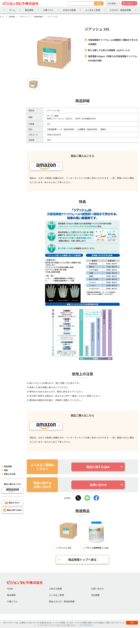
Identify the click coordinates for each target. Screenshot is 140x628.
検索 (99, 3)
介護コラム (48, 10)
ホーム (12, 10)
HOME (10, 588)
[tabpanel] (53, 52)
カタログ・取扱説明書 (120, 10)
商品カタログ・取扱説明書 (62, 601)
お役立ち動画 (69, 10)
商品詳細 (8, 455)
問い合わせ (128, 3)
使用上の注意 (9, 463)
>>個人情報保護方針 (85, 625)
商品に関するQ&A (14, 499)
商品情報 (29, 10)
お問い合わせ (97, 588)
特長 (6, 459)
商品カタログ (14, 492)
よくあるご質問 (92, 10)
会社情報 (111, 3)
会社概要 (95, 595)
